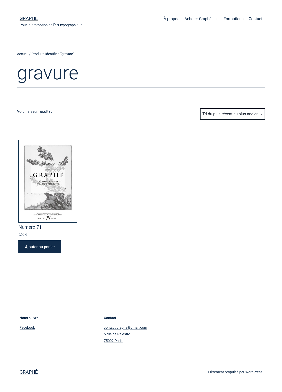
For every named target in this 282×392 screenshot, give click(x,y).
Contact (255, 18)
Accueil (22, 54)
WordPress (253, 372)
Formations (234, 18)
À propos (171, 18)
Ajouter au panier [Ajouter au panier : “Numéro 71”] (40, 246)
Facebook (27, 327)
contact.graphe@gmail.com (125, 327)
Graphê (29, 18)
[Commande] (232, 114)
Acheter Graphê (198, 18)
